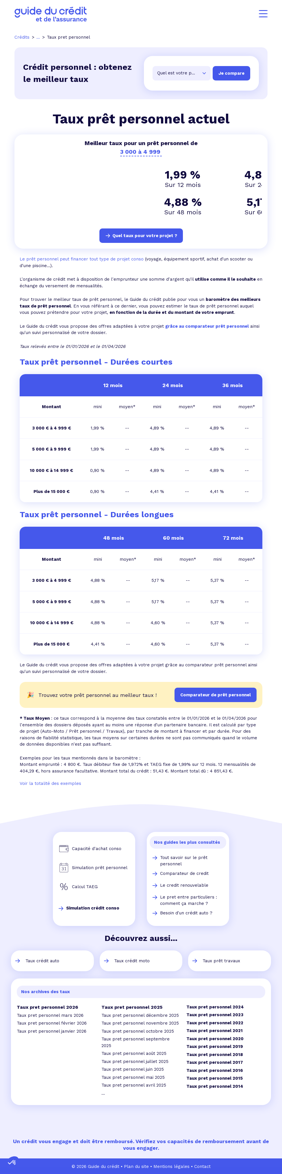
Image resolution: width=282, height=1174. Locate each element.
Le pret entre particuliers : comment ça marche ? (188, 900)
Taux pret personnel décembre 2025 (140, 1014)
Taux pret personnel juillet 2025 (134, 1061)
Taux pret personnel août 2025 (133, 1052)
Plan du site (136, 1166)
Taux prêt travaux (221, 960)
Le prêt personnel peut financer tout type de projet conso (82, 258)
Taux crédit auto (42, 960)
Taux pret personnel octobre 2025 (137, 1030)
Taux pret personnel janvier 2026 (51, 1030)
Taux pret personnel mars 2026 (50, 1014)
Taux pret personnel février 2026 (52, 1022)
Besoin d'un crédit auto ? (186, 912)
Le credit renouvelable (184, 884)
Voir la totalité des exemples (50, 782)
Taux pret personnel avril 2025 (133, 1084)
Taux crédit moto (132, 960)
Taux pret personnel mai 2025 (133, 1076)
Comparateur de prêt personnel (215, 694)
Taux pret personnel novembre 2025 (140, 1022)
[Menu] (263, 14)
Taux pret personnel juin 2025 (132, 1068)
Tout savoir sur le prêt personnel (183, 860)
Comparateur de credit (184, 872)
